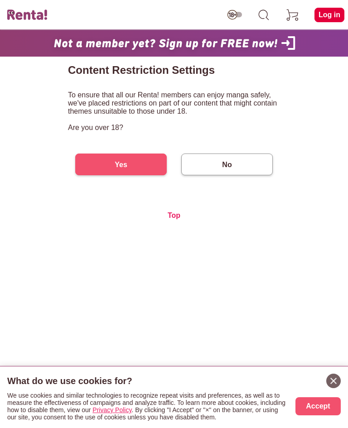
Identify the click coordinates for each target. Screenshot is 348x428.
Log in (329, 15)
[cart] (292, 15)
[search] (263, 15)
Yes (121, 164)
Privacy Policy (111, 410)
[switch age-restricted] (234, 15)
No (227, 164)
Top (174, 215)
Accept (318, 406)
